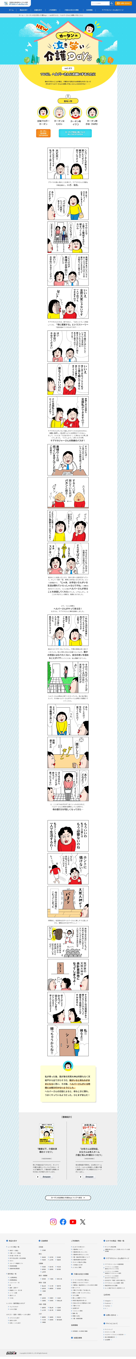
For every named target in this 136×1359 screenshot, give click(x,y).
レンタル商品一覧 (13, 1247)
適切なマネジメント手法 (112, 1268)
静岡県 (51, 1288)
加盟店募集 (78, 1337)
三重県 (44, 1291)
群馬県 (44, 1269)
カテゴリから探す (14, 1318)
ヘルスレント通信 (77, 1311)
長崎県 (51, 1317)
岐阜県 (44, 1288)
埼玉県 (59, 1267)
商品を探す (13, 1241)
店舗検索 (44, 1241)
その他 (11, 1298)
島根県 (44, 1307)
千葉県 (51, 1279)
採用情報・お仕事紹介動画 (80, 1331)
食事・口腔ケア (14, 1288)
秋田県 (44, 1260)
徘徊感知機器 (13, 1266)
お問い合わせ (125, 3)
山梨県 (44, 1272)
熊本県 (59, 1317)
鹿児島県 (59, 1320)
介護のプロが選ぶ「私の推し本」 (82, 1290)
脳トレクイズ (76, 1287)
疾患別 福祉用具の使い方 (79, 1300)
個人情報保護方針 (110, 1337)
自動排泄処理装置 (14, 1268)
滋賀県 (44, 1298)
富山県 (44, 1286)
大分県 (44, 1320)
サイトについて (112, 1323)
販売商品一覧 (12, 1274)
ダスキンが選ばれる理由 (79, 1262)
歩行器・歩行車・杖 (15, 1255)
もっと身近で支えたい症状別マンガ (115, 1288)
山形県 (51, 1260)
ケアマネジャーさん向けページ (117, 1258)
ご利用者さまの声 (77, 1265)
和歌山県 (59, 1300)
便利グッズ (13, 1295)
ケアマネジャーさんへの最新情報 (114, 1264)
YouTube (107, 1306)
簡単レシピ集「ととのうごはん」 (82, 1293)
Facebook (108, 1303)
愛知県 (59, 1288)
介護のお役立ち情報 (81, 1274)
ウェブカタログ (14, 1306)
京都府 (51, 1298)
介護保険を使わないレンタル (81, 1254)
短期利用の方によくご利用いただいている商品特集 (117, 1250)
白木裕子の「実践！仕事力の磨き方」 (115, 1280)
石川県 (51, 1286)
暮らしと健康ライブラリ (79, 1298)
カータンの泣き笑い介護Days (36, 15)
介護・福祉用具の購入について (81, 1257)
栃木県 (51, 1267)
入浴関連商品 (13, 1277)
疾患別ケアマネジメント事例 (113, 1272)
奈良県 (51, 1300)
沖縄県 (44, 1322)
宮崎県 (51, 1320)
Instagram (108, 1301)
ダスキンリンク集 (110, 1332)
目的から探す (13, 1320)
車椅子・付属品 (14, 1250)
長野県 (51, 1269)
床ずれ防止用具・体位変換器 (18, 1258)
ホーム (21, 15)
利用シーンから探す (15, 1323)
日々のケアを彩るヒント (112, 1277)
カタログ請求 (13, 1309)
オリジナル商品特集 (110, 1247)
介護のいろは (76, 1305)
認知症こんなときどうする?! (80, 1282)
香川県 (51, 1310)
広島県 (59, 1307)
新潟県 (59, 1269)
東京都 (44, 1279)
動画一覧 (75, 1313)
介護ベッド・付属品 (15, 1253)
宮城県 (59, 1257)
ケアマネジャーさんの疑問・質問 (114, 1283)
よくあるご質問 (77, 1267)
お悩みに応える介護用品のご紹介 (82, 1303)
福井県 (59, 1286)
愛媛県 (59, 1310)
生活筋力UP (76, 1308)
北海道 (44, 1250)
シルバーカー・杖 (14, 1282)
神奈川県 (59, 1279)
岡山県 (51, 1307)
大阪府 (59, 1298)
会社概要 (107, 1339)
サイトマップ (108, 1329)
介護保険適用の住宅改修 (79, 1259)
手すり (11, 1261)
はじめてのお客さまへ (79, 1247)
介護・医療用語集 (77, 1318)
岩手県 (51, 1257)
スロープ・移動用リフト (16, 1263)
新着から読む (76, 1316)
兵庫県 (44, 1300)
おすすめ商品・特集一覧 (115, 1241)
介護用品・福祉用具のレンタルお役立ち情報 (85, 1285)
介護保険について (77, 1249)
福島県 (59, 1260)
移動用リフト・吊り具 (16, 1290)
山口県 (44, 1310)
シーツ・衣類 (13, 1293)
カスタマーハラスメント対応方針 (114, 1334)
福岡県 (44, 1317)
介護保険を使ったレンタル (80, 1252)
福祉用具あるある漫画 (111, 1285)
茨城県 (44, 1267)
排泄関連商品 (13, 1280)
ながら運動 (76, 1295)
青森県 (44, 1257)
